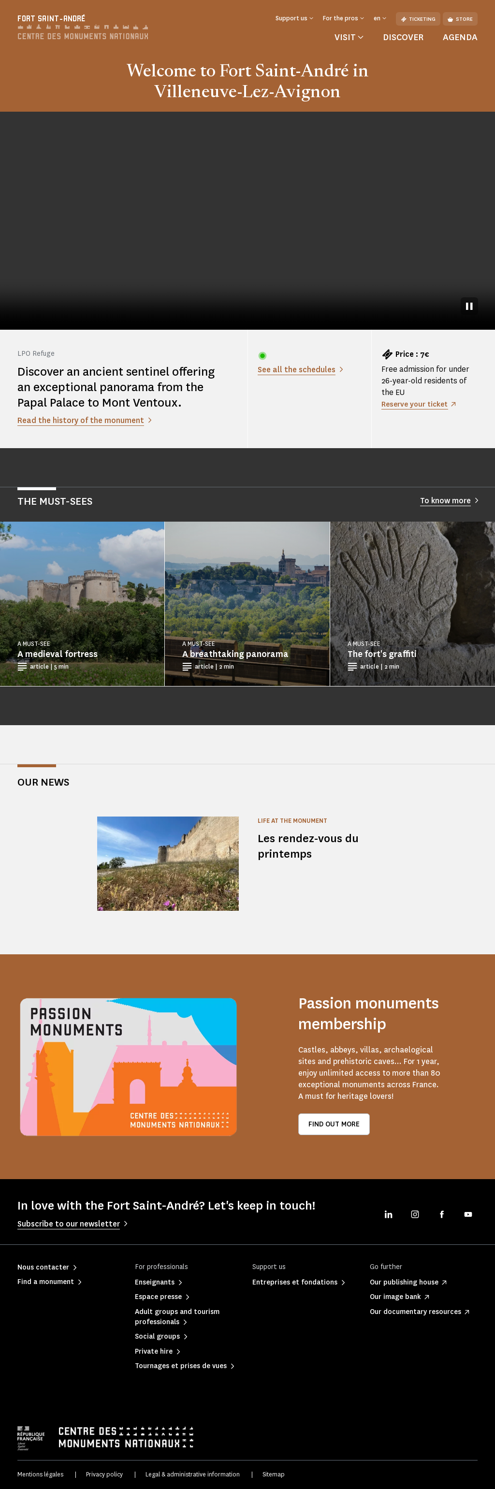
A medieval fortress (57, 654)
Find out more (334, 1124)
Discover (403, 37)
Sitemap (273, 1474)
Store (460, 19)
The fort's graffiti (382, 654)
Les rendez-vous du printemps (311, 845)
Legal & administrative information (193, 1474)
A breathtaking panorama (235, 654)
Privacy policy (104, 1474)
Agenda (460, 37)
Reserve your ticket (416, 404)
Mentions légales (40, 1474)
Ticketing (418, 19)
